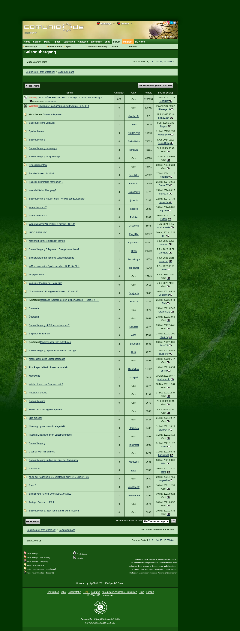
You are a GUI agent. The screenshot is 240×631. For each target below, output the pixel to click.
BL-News (140, 41)
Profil (115, 46)
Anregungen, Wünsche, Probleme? (119, 592)
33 (55, 101)
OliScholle (134, 225)
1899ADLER (134, 495)
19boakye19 (164, 109)
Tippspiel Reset (36, 274)
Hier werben (53, 592)
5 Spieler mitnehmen (39, 333)
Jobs (63, 592)
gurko (163, 269)
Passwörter (34, 468)
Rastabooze (134, 192)
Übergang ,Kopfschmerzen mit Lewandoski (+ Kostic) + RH (69, 300)
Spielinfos (96, 41)
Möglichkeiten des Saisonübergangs (47, 359)
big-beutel (134, 268)
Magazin (127, 41)
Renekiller (164, 101)
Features (95, 592)
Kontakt (150, 592)
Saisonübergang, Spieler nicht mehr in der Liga (52, 350)
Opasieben (133, 242)
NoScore (133, 327)
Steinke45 (134, 428)
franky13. (163, 193)
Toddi (133, 124)
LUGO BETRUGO (38, 232)
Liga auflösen (35, 418)
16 (165, 61)
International (55, 46)
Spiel (68, 46)
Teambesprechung (97, 46)
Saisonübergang (66, 72)
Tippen (57, 41)
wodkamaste (164, 227)
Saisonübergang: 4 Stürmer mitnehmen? (49, 325)
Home (27, 41)
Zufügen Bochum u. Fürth (42, 502)
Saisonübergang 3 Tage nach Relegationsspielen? (54, 249)
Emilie (164, 370)
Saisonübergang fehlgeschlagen (45, 156)
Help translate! (169, 37)
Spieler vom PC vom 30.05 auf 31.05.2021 (50, 494)
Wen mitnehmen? (38, 207)
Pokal (47, 41)
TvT (164, 236)
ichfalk (134, 251)
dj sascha (134, 200)
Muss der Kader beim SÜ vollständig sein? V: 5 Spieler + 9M (59, 477)
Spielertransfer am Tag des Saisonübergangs (51, 257)
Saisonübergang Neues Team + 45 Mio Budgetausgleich (57, 198)
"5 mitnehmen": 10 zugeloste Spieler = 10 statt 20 (53, 291)
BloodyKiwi (133, 369)
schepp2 (134, 377)
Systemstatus (74, 592)
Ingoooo (134, 209)
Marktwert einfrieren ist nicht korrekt (47, 241)
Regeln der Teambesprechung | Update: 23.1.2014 (63, 106)
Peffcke (134, 217)
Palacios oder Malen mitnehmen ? (46, 182)
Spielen (37, 41)
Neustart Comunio (38, 392)
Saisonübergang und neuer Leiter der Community (53, 460)
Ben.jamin (134, 293)
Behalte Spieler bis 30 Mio (42, 173)
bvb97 (164, 446)
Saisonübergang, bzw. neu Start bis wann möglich (54, 510)
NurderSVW (134, 133)
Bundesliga (31, 46)
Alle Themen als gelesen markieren (155, 85)
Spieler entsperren (52, 114)
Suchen (133, 46)
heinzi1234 (163, 118)
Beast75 (134, 301)
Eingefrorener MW (38, 165)
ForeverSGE (164, 311)
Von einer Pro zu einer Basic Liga (45, 283)
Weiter (170, 61)
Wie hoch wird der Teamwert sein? (46, 384)
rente (133, 470)
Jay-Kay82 (133, 116)
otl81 (133, 335)
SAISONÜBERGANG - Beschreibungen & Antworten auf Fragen (70, 97)
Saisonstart (34, 308)
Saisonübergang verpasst (42, 123)
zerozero (163, 244)
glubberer (164, 354)
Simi (164, 303)
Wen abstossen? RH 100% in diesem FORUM (52, 224)
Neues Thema (32, 86)
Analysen (83, 41)
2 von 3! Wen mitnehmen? (42, 451)
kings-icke (164, 480)
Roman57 (134, 183)
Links (141, 592)
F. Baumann (134, 343)
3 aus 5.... (34, 485)
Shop (107, 41)
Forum (116, 41)
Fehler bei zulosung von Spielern (45, 409)
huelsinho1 (163, 455)
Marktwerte (34, 376)
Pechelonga (134, 259)
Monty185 (134, 462)
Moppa (163, 126)
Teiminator (134, 445)
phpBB (92, 583)
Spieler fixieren (36, 131)
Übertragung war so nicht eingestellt (47, 426)
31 (49, 101)
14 (157, 61)
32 (52, 101)
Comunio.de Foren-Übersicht (40, 72)
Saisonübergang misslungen (43, 148)
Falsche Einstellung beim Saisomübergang (50, 435)
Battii (133, 352)
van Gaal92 (134, 487)
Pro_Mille (134, 234)
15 (161, 61)
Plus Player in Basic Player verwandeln (48, 367)
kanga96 (134, 150)
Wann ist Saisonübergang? (42, 190)
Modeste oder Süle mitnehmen (55, 342)
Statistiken (69, 41)
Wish (163, 463)
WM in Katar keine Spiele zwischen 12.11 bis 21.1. (54, 266)
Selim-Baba (134, 141)
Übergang (34, 317)
